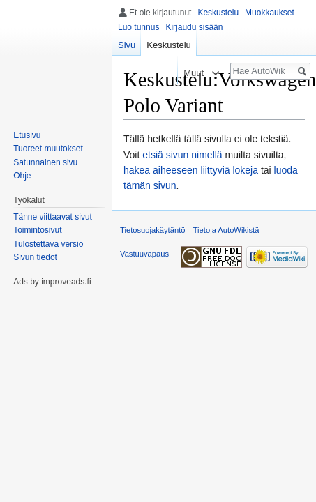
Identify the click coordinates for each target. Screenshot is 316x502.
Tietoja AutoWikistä (226, 230)
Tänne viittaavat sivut (52, 217)
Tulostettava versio (48, 244)
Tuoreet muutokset (48, 148)
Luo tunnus (138, 27)
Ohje (22, 176)
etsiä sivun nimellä (182, 154)
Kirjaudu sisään (194, 27)
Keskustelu (218, 12)
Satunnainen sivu (45, 162)
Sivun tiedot (35, 257)
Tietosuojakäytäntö (153, 230)
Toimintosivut (37, 230)
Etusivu (26, 135)
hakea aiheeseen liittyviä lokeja (190, 170)
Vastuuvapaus (144, 254)
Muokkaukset (269, 12)
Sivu (126, 45)
